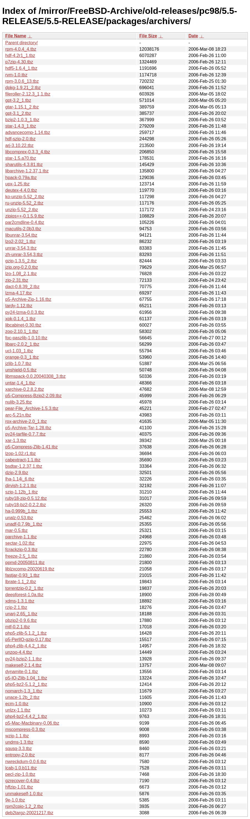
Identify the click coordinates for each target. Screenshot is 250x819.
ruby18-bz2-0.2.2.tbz (25, 504)
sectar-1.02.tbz (20, 543)
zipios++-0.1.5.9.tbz (24, 216)
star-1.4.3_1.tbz (20, 126)
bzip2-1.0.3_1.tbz (22, 119)
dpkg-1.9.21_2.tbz (23, 87)
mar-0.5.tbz (16, 530)
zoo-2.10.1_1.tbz (21, 331)
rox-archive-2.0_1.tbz (26, 421)
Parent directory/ (21, 42)
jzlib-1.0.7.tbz (18, 363)
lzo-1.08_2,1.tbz (21, 273)
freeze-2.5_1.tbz (21, 556)
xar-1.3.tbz (15, 440)
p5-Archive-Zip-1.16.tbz (28, 299)
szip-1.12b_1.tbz (21, 492)
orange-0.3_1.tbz (22, 357)
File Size (148, 35)
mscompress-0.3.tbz (25, 729)
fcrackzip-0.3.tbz (21, 549)
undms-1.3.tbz (19, 742)
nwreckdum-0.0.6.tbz (26, 761)
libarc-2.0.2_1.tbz (22, 344)
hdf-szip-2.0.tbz (20, 138)
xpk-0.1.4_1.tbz (20, 318)
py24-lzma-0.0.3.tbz (24, 312)
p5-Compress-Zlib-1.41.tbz (31, 447)
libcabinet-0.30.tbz (23, 325)
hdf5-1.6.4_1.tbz (21, 68)
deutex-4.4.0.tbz (21, 190)
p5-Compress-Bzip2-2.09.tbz (33, 395)
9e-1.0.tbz (15, 800)
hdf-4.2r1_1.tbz (20, 55)
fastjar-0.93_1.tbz (22, 575)
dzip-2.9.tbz (16, 472)
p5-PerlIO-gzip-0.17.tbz (28, 639)
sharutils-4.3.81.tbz (24, 164)
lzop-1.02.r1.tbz (20, 453)
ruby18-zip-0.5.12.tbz (26, 498)
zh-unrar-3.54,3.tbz (24, 254)
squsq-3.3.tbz (18, 748)
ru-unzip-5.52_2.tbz (24, 203)
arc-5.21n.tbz (18, 415)
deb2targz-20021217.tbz (29, 812)
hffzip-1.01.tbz (19, 787)
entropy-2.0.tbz (20, 755)
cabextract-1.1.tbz (22, 460)
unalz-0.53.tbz (19, 517)
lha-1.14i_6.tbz (19, 479)
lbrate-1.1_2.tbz (20, 581)
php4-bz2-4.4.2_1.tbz (26, 716)
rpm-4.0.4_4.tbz (20, 49)
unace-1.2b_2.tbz (22, 697)
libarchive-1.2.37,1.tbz (27, 171)
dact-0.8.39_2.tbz (22, 286)
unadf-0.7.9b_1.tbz (23, 524)
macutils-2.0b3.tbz (23, 228)
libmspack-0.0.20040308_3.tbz (35, 376)
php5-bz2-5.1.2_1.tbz (26, 684)
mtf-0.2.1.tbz (17, 626)
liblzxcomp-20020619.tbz (29, 569)
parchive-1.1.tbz (21, 536)
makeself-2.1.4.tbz (23, 665)
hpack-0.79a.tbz (21, 177)
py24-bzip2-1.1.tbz (23, 659)
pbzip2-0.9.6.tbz (21, 620)
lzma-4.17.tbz (18, 293)
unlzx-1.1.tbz (17, 710)
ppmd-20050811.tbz (25, 562)
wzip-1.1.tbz (17, 735)
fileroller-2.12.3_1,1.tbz (27, 94)
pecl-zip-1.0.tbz (20, 774)
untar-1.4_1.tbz (20, 383)
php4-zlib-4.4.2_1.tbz (26, 646)
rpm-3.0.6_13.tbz (22, 81)
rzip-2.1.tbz (16, 607)
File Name (15, 35)
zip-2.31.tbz (16, 280)
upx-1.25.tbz (17, 184)
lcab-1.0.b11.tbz (21, 768)
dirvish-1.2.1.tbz (21, 485)
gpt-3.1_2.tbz (18, 113)
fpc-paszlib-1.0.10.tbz (26, 337)
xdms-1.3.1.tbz (19, 601)
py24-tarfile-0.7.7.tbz (25, 434)
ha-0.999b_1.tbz (21, 511)
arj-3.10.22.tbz (19, 145)
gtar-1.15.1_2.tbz (22, 107)
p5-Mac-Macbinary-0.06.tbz (32, 723)
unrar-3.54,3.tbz (21, 248)
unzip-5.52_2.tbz (21, 209)
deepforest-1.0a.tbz (24, 594)
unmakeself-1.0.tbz (24, 793)
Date (193, 35)
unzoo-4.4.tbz (18, 652)
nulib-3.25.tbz (18, 402)
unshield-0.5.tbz (21, 370)
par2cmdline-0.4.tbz (24, 222)
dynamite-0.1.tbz (21, 671)
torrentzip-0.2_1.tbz (24, 588)
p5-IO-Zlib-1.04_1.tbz (26, 678)
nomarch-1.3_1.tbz (23, 691)
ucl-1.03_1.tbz (19, 350)
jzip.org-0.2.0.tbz (21, 267)
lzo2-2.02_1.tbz (20, 241)
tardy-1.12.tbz (18, 305)
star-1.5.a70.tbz (20, 158)
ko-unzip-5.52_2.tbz (24, 196)
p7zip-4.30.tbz (19, 62)
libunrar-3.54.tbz (21, 235)
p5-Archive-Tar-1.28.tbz (28, 427)
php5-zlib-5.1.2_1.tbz (26, 633)
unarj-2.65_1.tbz (21, 613)
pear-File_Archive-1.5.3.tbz (31, 408)
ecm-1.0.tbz (17, 703)
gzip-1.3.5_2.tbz (21, 261)
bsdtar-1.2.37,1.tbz (23, 466)
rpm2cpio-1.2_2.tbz (24, 806)
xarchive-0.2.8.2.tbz (24, 389)
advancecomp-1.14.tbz (27, 132)
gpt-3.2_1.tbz (18, 100)
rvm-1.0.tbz (16, 75)
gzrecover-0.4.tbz (22, 780)
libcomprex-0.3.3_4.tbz (27, 151)
